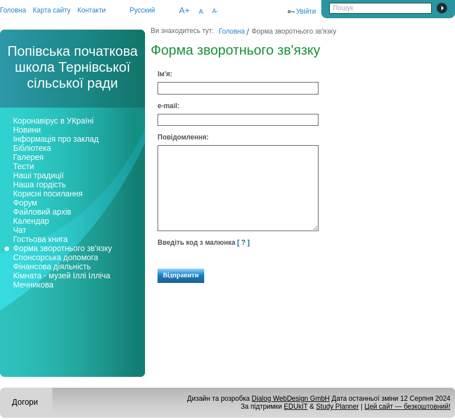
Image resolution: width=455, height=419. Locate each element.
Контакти (91, 10)
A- (215, 11)
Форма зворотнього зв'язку (62, 248)
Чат (19, 230)
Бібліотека (32, 148)
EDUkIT (296, 406)
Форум (25, 202)
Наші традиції (38, 175)
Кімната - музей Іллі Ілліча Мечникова (61, 280)
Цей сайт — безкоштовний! (407, 406)
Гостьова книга (40, 239)
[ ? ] (243, 243)
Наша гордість (39, 184)
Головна (13, 10)
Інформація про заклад (55, 138)
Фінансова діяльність (52, 266)
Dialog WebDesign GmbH (291, 398)
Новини (27, 129)
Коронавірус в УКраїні (53, 120)
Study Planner (337, 406)
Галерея (28, 157)
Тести (23, 166)
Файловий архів (42, 211)
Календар (31, 220)
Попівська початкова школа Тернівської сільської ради (72, 67)
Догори (25, 401)
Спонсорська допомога (55, 257)
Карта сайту (52, 10)
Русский (142, 10)
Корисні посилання (47, 193)
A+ (184, 10)
